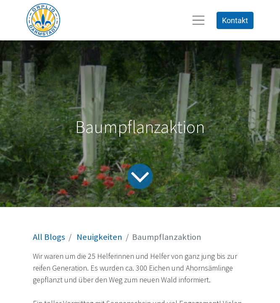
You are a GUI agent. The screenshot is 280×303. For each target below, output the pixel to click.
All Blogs (49, 236)
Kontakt (235, 20)
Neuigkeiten (99, 236)
